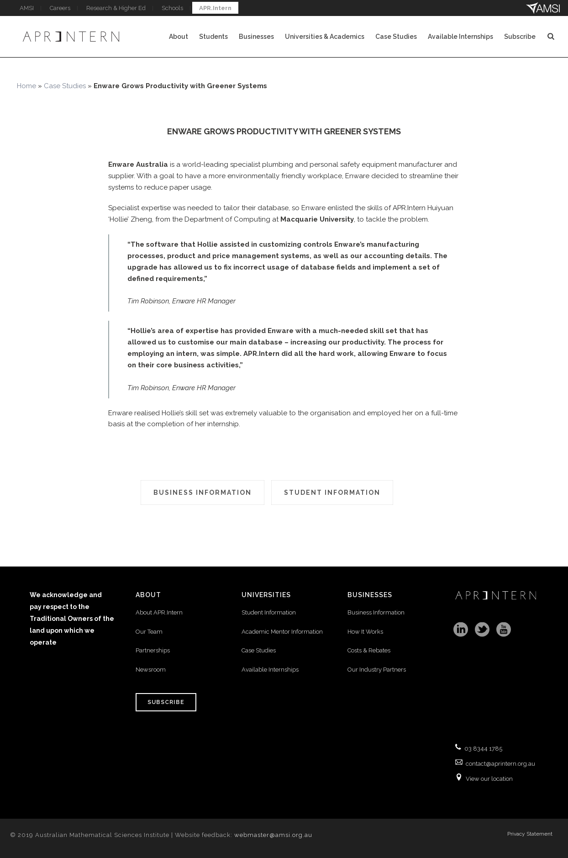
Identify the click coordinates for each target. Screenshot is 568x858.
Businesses (256, 36)
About (178, 36)
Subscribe (520, 36)
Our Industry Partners (376, 669)
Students (213, 36)
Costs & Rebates (368, 650)
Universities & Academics (324, 36)
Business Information (376, 612)
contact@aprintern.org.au (500, 763)
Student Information (269, 612)
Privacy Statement (529, 834)
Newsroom (151, 669)
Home (26, 86)
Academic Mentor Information (282, 631)
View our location (489, 778)
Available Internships (460, 36)
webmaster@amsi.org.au (273, 835)
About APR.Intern (160, 612)
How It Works (365, 631)
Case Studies (396, 36)
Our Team (149, 631)
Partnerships (153, 650)
